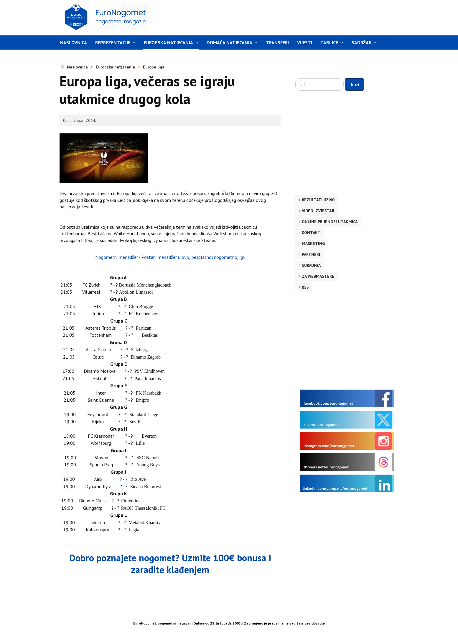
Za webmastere (318, 276)
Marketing (313, 243)
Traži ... (295, 78)
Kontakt (311, 232)
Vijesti (304, 42)
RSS (305, 287)
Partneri (311, 254)
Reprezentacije (112, 42)
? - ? (122, 313)
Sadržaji (361, 42)
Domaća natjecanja (229, 42)
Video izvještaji (318, 210)
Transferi (277, 42)
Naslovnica (73, 42)
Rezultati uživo (318, 199)
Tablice (329, 42)
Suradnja (311, 265)
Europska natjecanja (168, 42)
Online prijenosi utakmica (329, 221)
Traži (354, 84)
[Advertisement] (284, 17)
